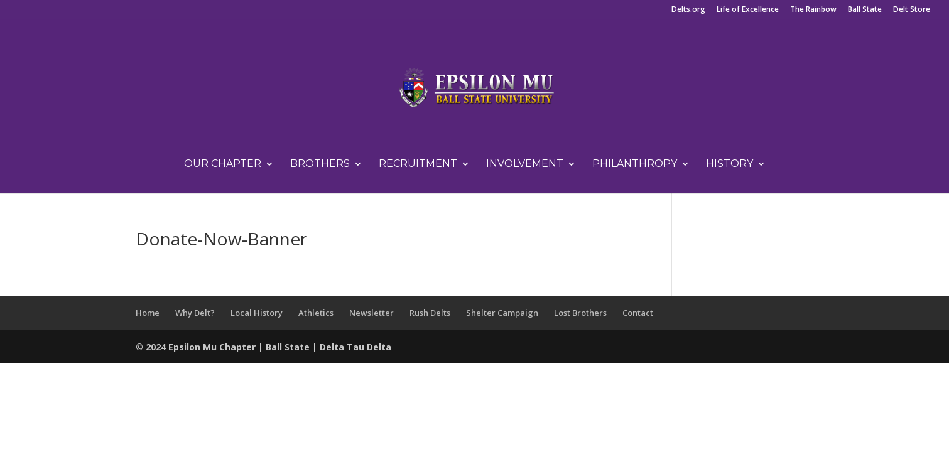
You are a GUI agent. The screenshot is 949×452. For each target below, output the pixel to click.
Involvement (524, 164)
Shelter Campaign (502, 312)
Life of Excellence (748, 10)
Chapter (238, 347)
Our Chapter (222, 164)
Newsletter (371, 312)
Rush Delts (429, 312)
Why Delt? (195, 312)
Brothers (320, 164)
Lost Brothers (580, 312)
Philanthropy (634, 164)
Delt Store (911, 10)
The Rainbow (813, 10)
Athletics (316, 312)
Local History (256, 312)
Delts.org (688, 10)
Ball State (865, 10)
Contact (637, 312)
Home (148, 312)
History (729, 164)
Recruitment (418, 164)
